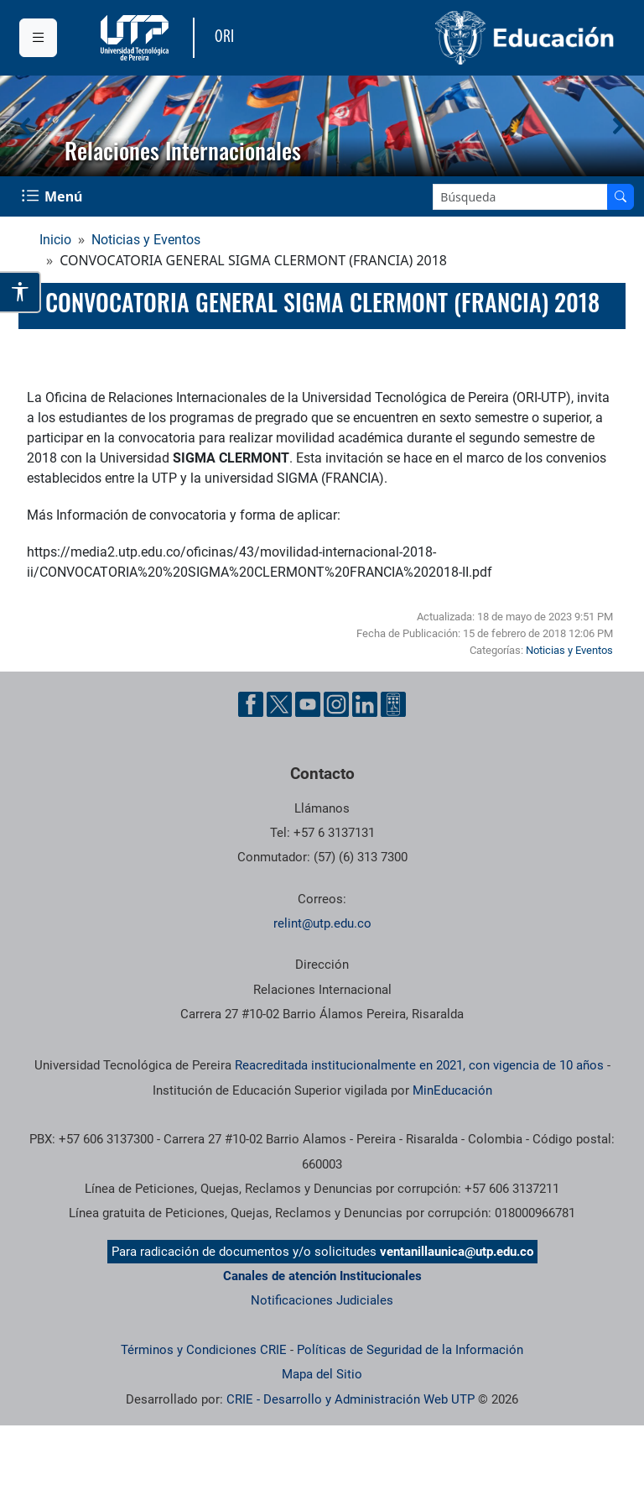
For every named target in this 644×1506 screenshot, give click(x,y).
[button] (26, 125)
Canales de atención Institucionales (322, 1276)
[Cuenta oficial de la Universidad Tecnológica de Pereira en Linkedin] (364, 704)
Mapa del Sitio (322, 1374)
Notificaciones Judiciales (322, 1300)
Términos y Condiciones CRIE (204, 1349)
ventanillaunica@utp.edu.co (456, 1251)
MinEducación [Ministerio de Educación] (452, 1090)
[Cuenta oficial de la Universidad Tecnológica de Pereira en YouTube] (307, 704)
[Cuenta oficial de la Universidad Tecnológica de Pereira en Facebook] (250, 704)
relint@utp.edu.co (322, 923)
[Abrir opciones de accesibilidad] (20, 292)
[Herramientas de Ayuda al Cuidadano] (393, 704)
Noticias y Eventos (145, 240)
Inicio (55, 240)
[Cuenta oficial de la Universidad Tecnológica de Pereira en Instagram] (336, 704)
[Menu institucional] (38, 37)
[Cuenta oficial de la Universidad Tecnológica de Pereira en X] (279, 704)
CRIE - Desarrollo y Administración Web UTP (350, 1399)
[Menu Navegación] (53, 196)
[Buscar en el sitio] (620, 197)
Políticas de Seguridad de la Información (410, 1349)
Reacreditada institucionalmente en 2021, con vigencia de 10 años (419, 1065)
